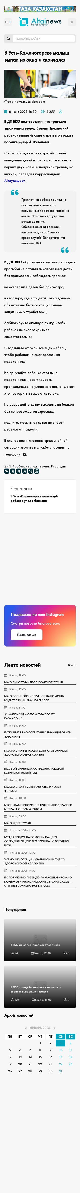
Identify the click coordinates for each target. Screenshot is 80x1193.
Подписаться (26, 635)
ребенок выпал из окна (32, 466)
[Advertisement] (40, 559)
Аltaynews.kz (14, 180)
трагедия (59, 466)
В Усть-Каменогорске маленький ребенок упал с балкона (34, 498)
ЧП (8, 466)
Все (72, 665)
